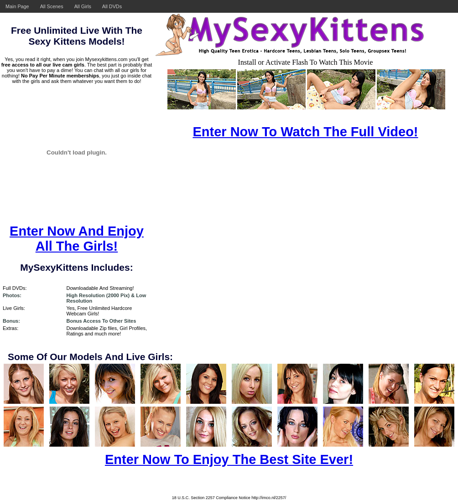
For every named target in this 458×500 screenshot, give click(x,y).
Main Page (17, 6)
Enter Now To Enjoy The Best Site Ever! (229, 459)
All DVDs (112, 6)
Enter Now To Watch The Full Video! (305, 131)
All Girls (82, 6)
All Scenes (51, 6)
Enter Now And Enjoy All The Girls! (77, 238)
